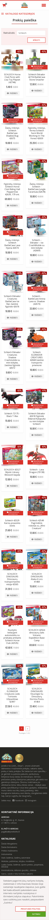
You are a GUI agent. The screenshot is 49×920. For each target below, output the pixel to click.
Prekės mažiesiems (9, 850)
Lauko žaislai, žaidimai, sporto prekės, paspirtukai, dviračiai (22, 865)
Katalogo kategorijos (18, 13)
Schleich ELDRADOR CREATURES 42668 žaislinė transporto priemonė (37, 359)
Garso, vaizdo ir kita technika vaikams (17, 874)
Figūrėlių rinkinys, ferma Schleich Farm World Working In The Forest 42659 (36, 133)
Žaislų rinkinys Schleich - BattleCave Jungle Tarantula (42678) (36, 188)
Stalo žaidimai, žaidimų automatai (15, 857)
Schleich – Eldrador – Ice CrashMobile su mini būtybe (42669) (36, 245)
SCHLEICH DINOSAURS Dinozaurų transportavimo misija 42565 (12, 579)
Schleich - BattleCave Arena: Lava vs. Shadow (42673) (36, 300)
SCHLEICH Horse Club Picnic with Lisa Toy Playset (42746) (12, 78)
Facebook (18, 800)
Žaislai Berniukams (9, 847)
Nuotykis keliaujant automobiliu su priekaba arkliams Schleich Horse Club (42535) (12, 636)
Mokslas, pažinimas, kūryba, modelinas (17, 861)
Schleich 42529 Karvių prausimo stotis (12, 523)
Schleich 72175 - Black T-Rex (12, 414)
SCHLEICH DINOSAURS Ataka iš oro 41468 (37, 578)
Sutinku (36, 914)
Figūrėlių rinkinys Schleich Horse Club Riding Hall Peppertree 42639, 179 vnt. (12, 189)
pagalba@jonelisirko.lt (10, 831)
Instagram (30, 800)
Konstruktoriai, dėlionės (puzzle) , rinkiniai (18, 870)
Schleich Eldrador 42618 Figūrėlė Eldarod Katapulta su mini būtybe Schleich (36, 418)
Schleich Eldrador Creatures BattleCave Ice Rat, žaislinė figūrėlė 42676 (12, 301)
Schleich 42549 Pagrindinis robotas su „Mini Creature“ (36, 524)
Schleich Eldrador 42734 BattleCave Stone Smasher (36, 77)
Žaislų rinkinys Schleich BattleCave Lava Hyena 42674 (12, 244)
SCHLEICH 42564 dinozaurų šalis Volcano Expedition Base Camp (37, 635)
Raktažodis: (9, 32)
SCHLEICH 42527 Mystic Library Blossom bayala (12, 472)
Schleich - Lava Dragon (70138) (36, 470)
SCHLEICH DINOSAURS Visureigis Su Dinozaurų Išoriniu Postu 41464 (37, 695)
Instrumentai (6, 854)
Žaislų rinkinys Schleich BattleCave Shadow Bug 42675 (12, 133)
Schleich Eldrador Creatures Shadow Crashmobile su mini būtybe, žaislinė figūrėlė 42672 (12, 360)
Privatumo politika (30, 909)
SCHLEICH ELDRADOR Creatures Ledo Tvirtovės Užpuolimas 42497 (12, 695)
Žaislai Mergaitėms (9, 843)
